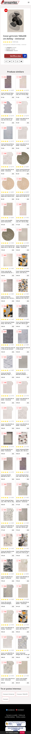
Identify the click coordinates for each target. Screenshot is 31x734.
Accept (22, 732)
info (13, 97)
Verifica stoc (18, 56)
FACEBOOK (10, 710)
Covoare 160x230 (22, 694)
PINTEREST (20, 710)
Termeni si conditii (11, 715)
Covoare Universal (8, 694)
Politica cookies (20, 717)
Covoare (5, 699)
